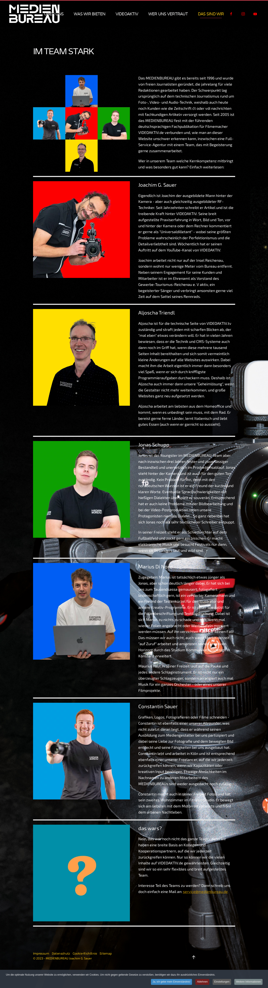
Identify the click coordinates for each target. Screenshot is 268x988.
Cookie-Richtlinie (85, 953)
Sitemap (106, 953)
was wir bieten (89, 13)
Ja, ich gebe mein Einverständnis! (171, 981)
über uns (54, 13)
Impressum (41, 953)
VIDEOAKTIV (127, 13)
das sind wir (211, 13)
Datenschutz (61, 953)
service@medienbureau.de (205, 891)
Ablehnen (202, 981)
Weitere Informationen (248, 981)
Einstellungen (221, 981)
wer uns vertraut (168, 13)
